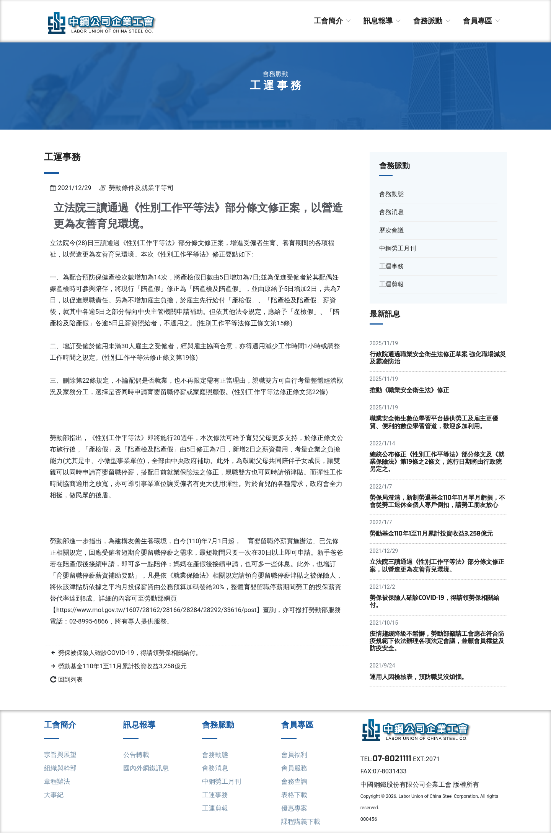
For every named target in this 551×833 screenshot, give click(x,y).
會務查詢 (294, 782)
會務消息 (215, 768)
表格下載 (294, 795)
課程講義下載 (300, 822)
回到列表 (71, 679)
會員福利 (294, 755)
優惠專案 (294, 808)
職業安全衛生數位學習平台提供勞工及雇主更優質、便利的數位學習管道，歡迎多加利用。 (434, 422)
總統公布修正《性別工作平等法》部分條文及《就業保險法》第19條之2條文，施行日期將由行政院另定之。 (437, 462)
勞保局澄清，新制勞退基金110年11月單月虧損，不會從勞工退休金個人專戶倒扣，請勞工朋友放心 (437, 501)
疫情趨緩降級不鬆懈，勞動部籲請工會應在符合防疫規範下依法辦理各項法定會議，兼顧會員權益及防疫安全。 (437, 641)
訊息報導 (383, 21)
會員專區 (482, 21)
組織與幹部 (60, 768)
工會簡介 (333, 21)
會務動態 (215, 755)
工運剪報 (215, 808)
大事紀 (54, 795)
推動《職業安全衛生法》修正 (409, 390)
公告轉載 (136, 755)
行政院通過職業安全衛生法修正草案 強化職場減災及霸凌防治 (438, 358)
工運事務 (215, 795)
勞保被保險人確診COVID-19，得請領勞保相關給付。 (133, 652)
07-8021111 (392, 759)
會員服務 (294, 768)
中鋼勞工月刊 (221, 782)
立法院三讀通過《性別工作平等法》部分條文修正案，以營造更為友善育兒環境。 (437, 565)
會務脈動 (432, 21)
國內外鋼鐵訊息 (146, 768)
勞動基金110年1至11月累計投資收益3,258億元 (125, 666)
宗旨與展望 (60, 755)
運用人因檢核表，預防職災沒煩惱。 (419, 677)
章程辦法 (57, 782)
